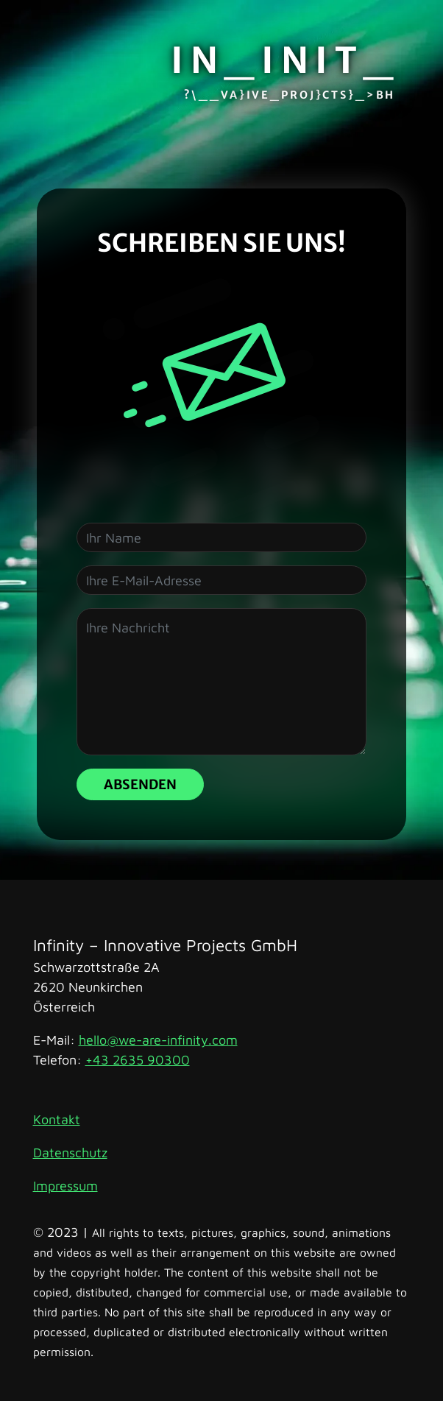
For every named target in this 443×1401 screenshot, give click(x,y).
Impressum (65, 1185)
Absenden (140, 784)
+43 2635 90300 (137, 1059)
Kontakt (56, 1119)
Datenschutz (70, 1152)
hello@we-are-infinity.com (158, 1040)
